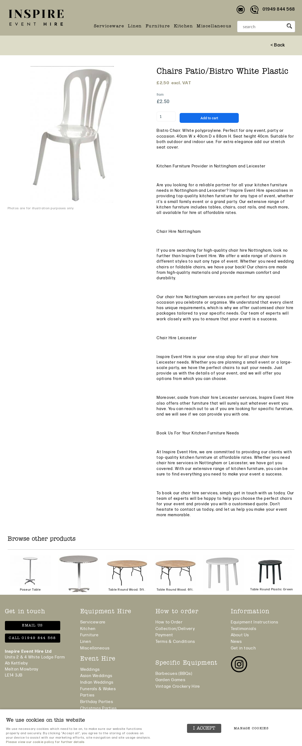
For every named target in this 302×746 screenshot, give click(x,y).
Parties (87, 695)
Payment (164, 635)
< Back (278, 45)
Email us (32, 625)
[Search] (260, 26)
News (236, 641)
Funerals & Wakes (98, 689)
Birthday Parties (96, 701)
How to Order (169, 622)
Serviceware (109, 26)
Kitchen (183, 26)
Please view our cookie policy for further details (45, 742)
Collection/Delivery (175, 628)
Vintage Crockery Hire (178, 686)
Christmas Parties (98, 708)
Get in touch (243, 648)
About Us (240, 635)
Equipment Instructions (254, 622)
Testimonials (243, 628)
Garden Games (170, 680)
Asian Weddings (96, 675)
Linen (135, 26)
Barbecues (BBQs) (174, 673)
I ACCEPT (204, 728)
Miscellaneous (214, 26)
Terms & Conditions (175, 641)
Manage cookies (251, 728)
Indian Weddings (97, 682)
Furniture (158, 26)
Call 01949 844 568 (32, 638)
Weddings (90, 669)
